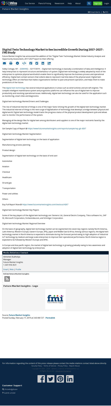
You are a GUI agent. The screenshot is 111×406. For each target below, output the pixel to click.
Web (12, 269)
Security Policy (36, 366)
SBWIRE (24, 69)
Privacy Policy (63, 366)
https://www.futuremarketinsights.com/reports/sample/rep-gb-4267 (57, 128)
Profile (18, 269)
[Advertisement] (55, 30)
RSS (106, 12)
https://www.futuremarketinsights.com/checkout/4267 (45, 204)
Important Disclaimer (63, 371)
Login (106, 3)
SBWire (9, 3)
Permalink (50, 318)
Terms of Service (50, 366)
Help (70, 3)
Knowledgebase (11, 389)
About (78, 3)
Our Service (30, 3)
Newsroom (59, 3)
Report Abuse (74, 366)
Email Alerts (95, 12)
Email (5, 269)
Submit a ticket (9, 393)
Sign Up (97, 3)
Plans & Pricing (44, 3)
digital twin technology (15, 88)
